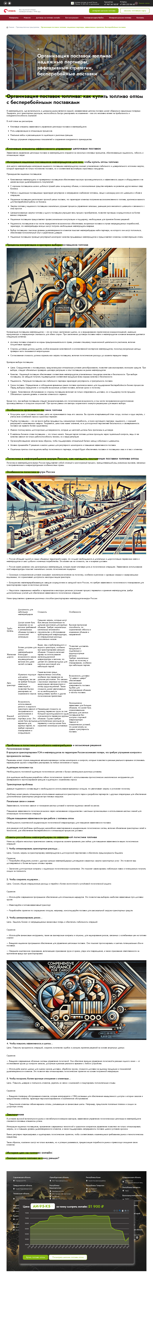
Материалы (13, 17)
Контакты (140, 17)
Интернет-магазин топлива (120, 17)
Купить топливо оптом (35, 1257)
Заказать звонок (144, 3)
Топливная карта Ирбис (94, 17)
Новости (27, 17)
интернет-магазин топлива (103, 10)
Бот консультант (71, 17)
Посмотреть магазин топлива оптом (68, 1257)
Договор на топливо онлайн (48, 17)
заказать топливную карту (135, 10)
